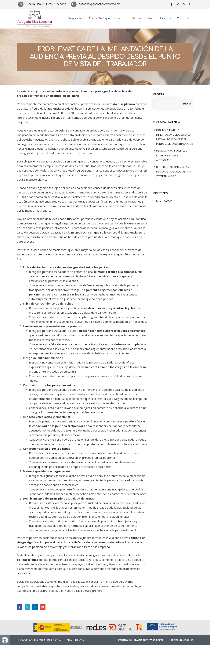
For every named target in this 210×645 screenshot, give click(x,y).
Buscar (158, 94)
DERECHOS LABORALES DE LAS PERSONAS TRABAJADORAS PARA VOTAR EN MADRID (174, 171)
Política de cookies (181, 640)
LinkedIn (35, 607)
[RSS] (184, 4)
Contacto (183, 18)
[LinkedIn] (190, 4)
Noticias (164, 18)
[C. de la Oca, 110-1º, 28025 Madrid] (43, 4)
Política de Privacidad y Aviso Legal (140, 640)
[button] (5, 640)
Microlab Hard (43, 640)
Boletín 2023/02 (164, 201)
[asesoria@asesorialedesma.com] (97, 4)
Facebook (19, 607)
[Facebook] (171, 4)
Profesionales (142, 18)
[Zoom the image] (35, 12)
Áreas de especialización (107, 18)
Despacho (75, 18)
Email (42, 607)
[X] (177, 4)
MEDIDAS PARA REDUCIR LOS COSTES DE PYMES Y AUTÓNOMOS (171, 155)
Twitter (27, 607)
